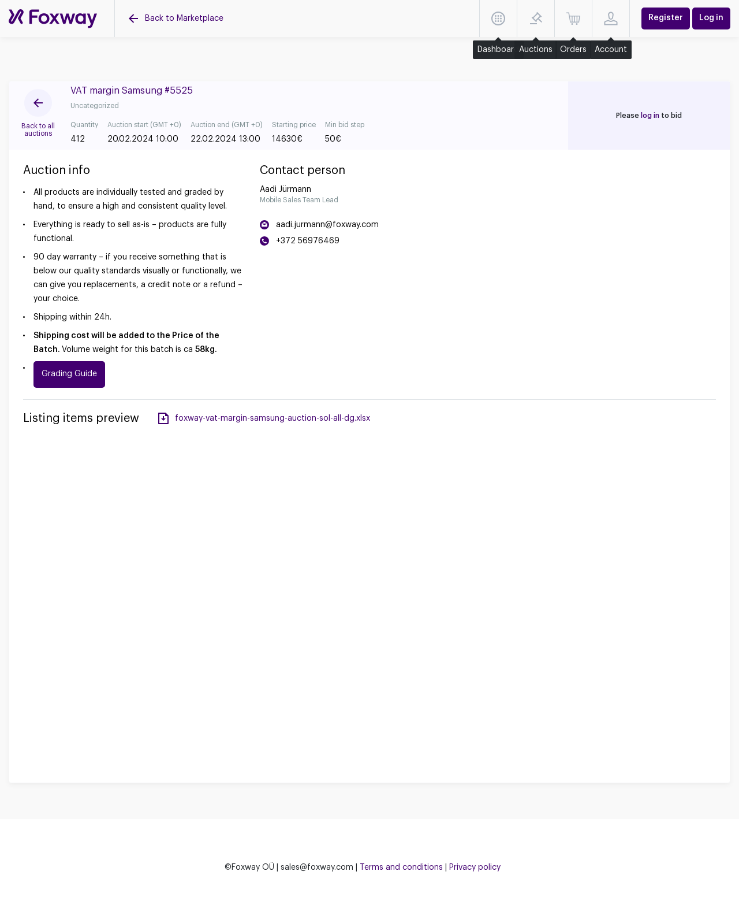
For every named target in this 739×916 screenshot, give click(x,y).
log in (650, 115)
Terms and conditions (401, 867)
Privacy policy (475, 867)
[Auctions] (53, 18)
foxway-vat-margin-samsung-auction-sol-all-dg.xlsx (272, 418)
